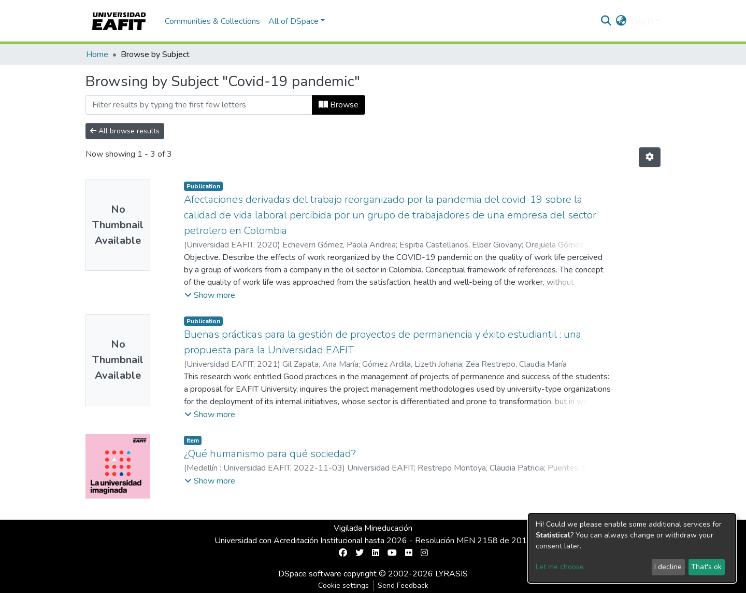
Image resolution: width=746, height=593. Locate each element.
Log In (642, 21)
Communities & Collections (212, 21)
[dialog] (632, 548)
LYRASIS (451, 574)
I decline (668, 567)
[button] (621, 21)
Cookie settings (343, 585)
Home (97, 54)
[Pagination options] (650, 157)
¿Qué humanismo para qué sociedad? (270, 454)
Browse (338, 105)
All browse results (125, 131)
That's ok (706, 567)
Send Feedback (403, 585)
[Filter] (198, 105)
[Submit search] (606, 21)
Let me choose (560, 567)
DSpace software (309, 574)
